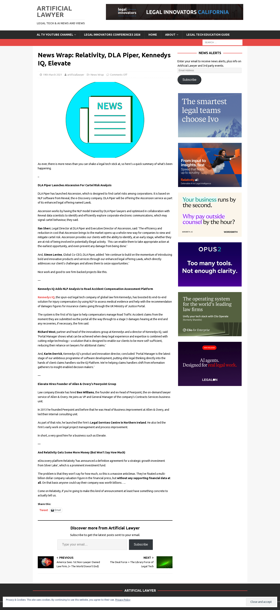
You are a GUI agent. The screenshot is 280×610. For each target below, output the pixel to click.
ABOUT (170, 34)
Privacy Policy (122, 599)
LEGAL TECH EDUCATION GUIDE (208, 34)
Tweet (43, 510)
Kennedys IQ (46, 297)
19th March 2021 (52, 74)
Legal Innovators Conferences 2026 (112, 34)
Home (152, 34)
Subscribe (141, 544)
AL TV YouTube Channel (55, 34)
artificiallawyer (75, 74)
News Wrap (97, 74)
